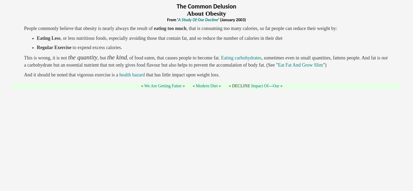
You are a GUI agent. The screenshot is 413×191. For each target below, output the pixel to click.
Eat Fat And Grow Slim (300, 65)
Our (276, 86)
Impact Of (259, 86)
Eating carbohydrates (241, 57)
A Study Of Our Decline (198, 19)
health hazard (132, 74)
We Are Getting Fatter (163, 86)
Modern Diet (207, 86)
